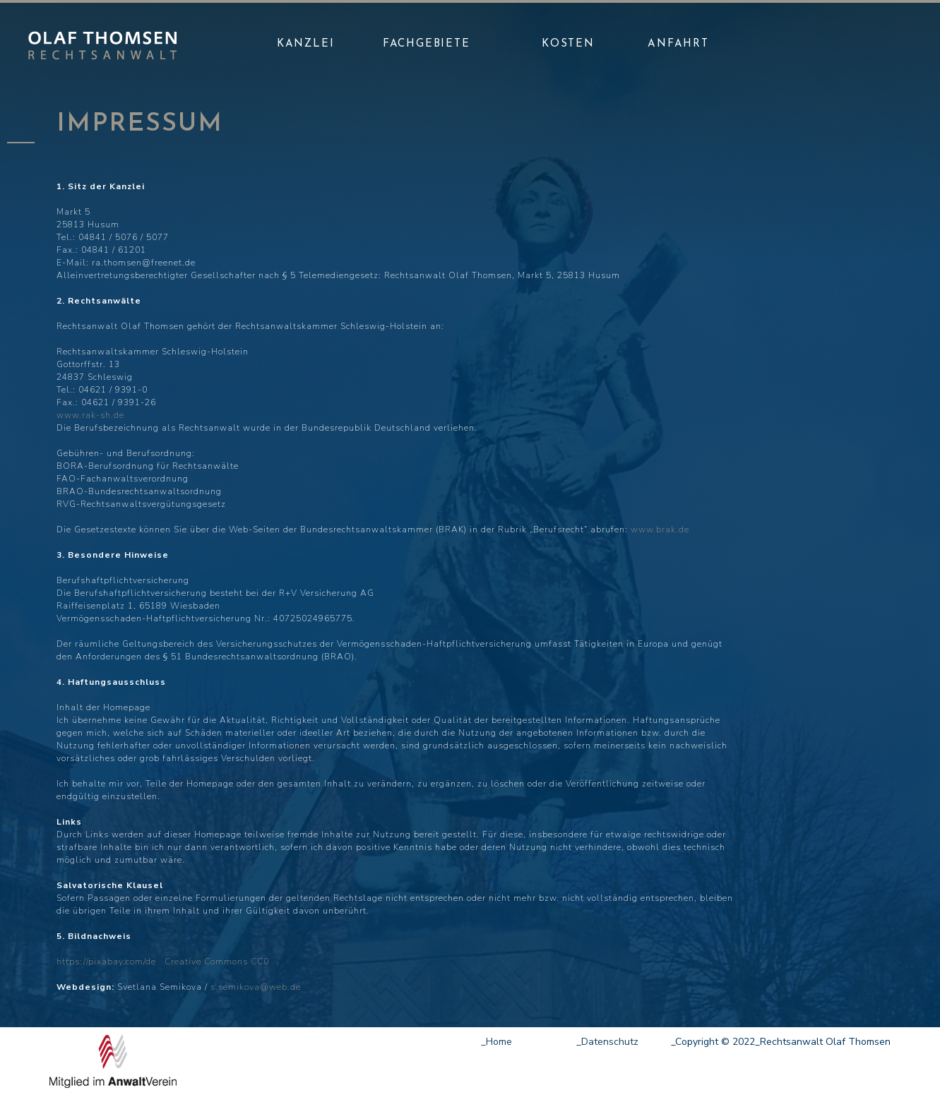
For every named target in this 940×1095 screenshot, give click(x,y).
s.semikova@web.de (255, 987)
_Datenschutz (607, 1041)
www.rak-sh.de (90, 415)
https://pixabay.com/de (107, 961)
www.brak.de (660, 529)
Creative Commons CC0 (214, 961)
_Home (496, 1041)
